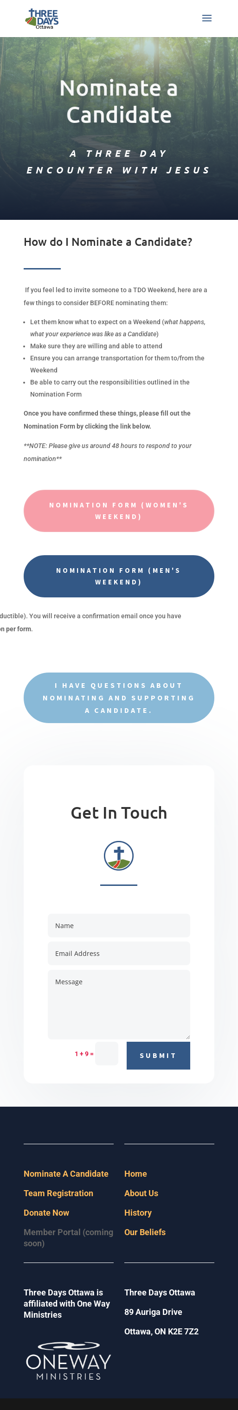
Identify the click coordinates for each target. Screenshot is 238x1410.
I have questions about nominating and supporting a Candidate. (119, 697)
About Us (141, 1193)
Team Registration (58, 1193)
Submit (158, 1055)
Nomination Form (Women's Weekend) (119, 510)
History (138, 1213)
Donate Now (46, 1213)
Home (135, 1174)
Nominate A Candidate (66, 1174)
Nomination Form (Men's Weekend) (118, 576)
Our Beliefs (145, 1232)
